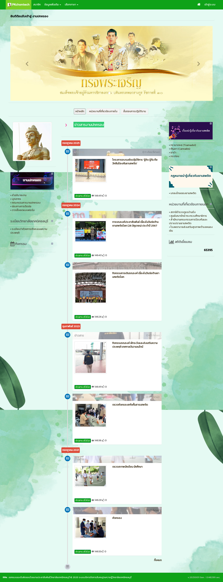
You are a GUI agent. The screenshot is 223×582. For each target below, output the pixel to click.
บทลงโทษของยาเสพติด (183, 193)
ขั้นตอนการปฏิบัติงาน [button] (134, 111)
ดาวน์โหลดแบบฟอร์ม (23, 210)
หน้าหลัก (79, 111)
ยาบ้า (173, 153)
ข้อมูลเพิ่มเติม (52, 4)
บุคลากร (16, 199)
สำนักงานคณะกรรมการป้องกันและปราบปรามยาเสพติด (188, 221)
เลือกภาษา (71, 4)
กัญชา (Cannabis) (180, 149)
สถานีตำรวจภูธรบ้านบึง (183, 212)
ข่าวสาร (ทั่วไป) (83, 196)
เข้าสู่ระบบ (209, 4)
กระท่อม (174, 156)
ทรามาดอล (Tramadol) (183, 145)
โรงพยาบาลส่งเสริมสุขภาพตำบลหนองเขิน (191, 229)
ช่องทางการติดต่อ (21, 206)
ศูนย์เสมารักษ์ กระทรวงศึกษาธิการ (188, 216)
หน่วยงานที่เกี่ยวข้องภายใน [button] (103, 111)
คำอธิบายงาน (19, 195)
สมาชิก (37, 4)
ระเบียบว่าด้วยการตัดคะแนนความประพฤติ (28, 231)
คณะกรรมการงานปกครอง (26, 203)
